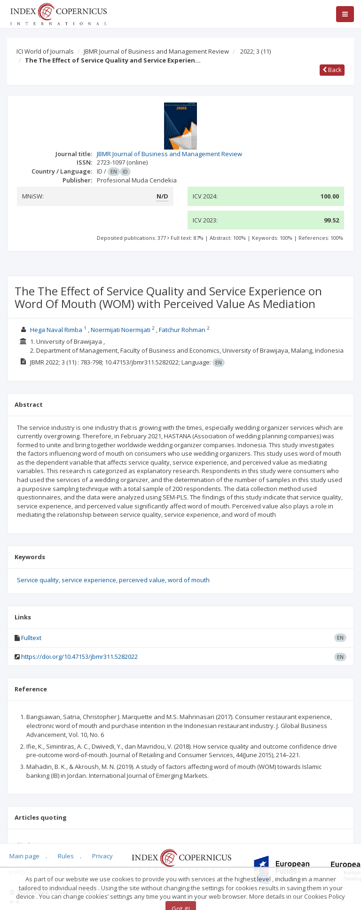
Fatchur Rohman (182, 329)
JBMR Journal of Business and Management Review (156, 51)
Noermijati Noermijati (120, 329)
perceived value (142, 580)
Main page (24, 856)
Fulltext (31, 637)
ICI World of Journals (45, 51)
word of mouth (189, 580)
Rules (66, 856)
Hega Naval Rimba (56, 329)
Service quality (38, 580)
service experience (89, 580)
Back (332, 69)
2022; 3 (255, 51)
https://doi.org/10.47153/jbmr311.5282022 (79, 656)
